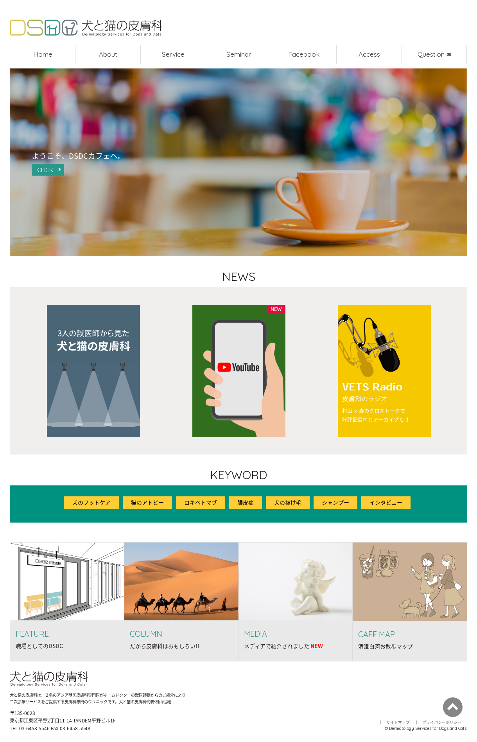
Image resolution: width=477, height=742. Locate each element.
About (108, 54)
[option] (93, 371)
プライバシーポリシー (441, 722)
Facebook (304, 54)
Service (173, 54)
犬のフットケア (91, 502)
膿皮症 (245, 502)
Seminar (238, 54)
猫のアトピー (147, 502)
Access (369, 54)
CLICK (45, 170)
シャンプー (335, 502)
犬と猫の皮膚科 (86, 28)
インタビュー (385, 502)
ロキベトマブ (200, 502)
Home (42, 54)
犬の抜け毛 (287, 502)
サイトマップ (398, 722)
